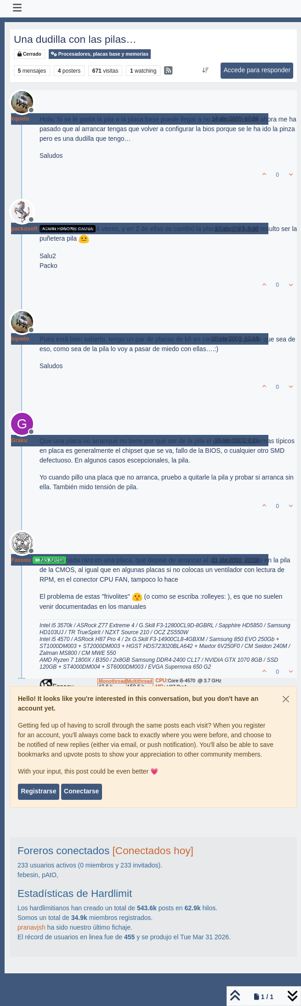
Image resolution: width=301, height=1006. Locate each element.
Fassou (21, 560)
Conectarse (81, 791)
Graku (19, 440)
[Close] (285, 699)
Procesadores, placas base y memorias (99, 54)
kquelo (20, 119)
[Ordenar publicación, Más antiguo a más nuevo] (205, 70)
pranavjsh (31, 927)
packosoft (24, 228)
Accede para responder (257, 70)
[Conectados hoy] (153, 850)
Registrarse (38, 791)
